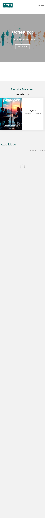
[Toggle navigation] (42, 5)
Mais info (22, 46)
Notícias (32, 150)
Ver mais (22, 94)
